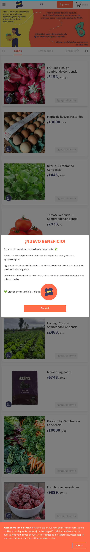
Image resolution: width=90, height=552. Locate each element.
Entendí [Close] (45, 308)
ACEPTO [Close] (79, 545)
